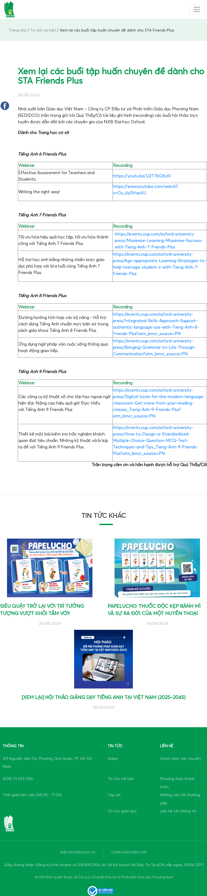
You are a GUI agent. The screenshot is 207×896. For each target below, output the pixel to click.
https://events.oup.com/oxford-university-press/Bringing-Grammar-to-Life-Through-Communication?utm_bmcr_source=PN (154, 347)
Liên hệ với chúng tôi (178, 811)
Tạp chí (114, 795)
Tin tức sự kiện (43, 30)
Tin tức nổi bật (121, 779)
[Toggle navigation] (196, 9)
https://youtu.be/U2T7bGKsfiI (142, 176)
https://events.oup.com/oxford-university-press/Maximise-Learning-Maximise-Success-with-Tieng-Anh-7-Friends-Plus (159, 241)
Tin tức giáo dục (122, 811)
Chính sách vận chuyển (180, 759)
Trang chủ (17, 30)
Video (113, 759)
